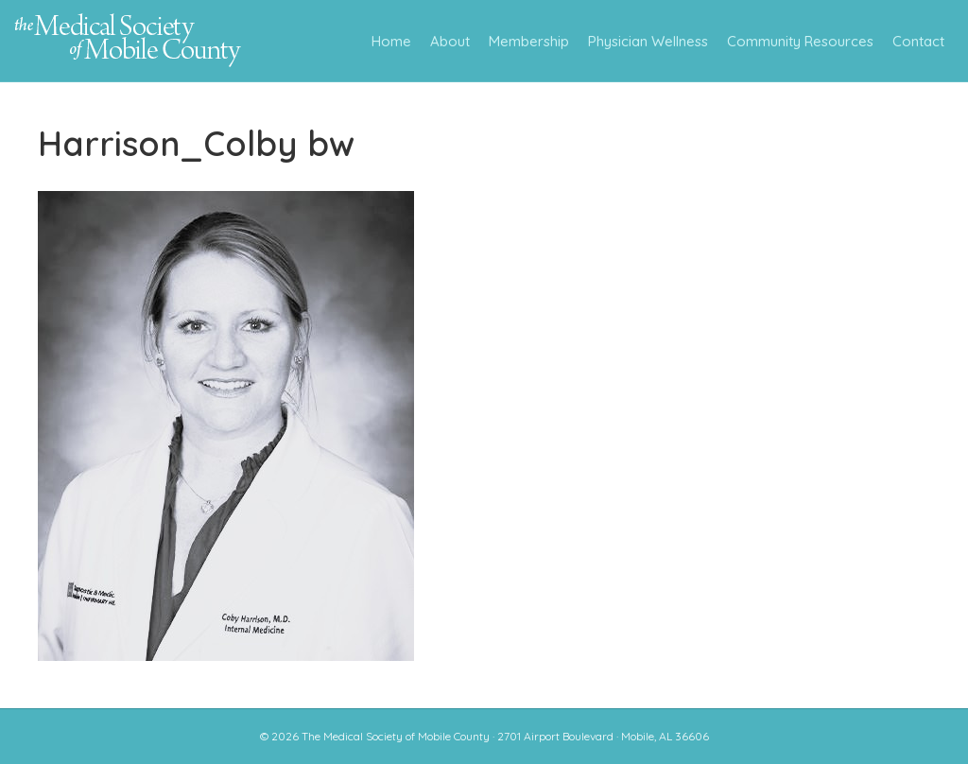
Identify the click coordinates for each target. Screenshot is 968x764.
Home (391, 41)
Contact (918, 41)
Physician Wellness (648, 41)
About (450, 41)
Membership (529, 41)
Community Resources (800, 41)
